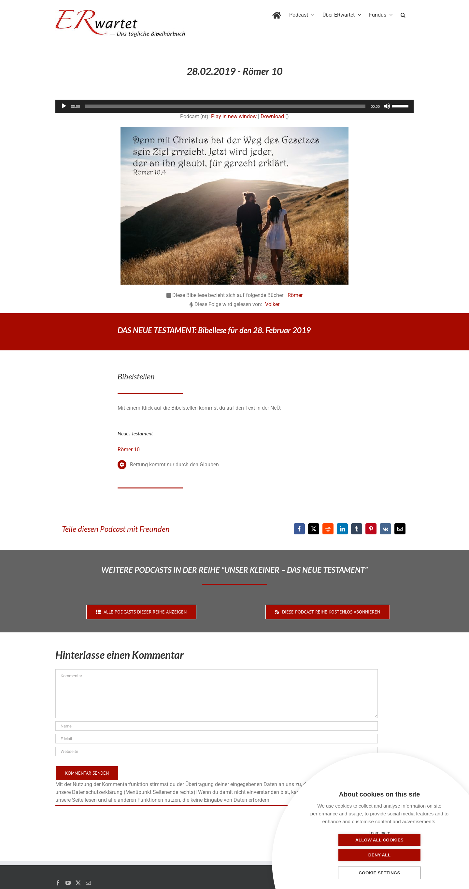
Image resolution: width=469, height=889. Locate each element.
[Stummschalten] (387, 106)
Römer (295, 295)
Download (272, 116)
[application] (234, 106)
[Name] (216, 726)
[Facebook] (299, 529)
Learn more (379, 832)
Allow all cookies (347, 855)
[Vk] (385, 529)
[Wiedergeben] (64, 106)
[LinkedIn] (342, 529)
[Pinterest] (371, 529)
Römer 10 (129, 449)
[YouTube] (68, 882)
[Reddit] (328, 529)
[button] (403, 13)
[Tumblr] (356, 529)
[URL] (216, 751)
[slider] (225, 106)
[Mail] (88, 882)
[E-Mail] (400, 529)
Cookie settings (379, 873)
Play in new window (234, 116)
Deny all (412, 855)
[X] (313, 529)
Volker (272, 304)
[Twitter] (78, 882)
